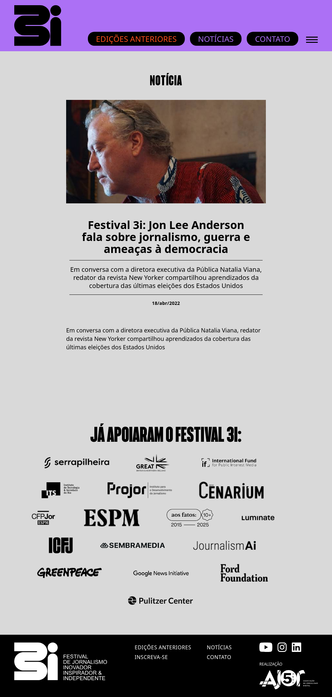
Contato (272, 38)
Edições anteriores (136, 38)
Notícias (216, 38)
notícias (219, 647)
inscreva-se (151, 657)
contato (219, 657)
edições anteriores (163, 647)
